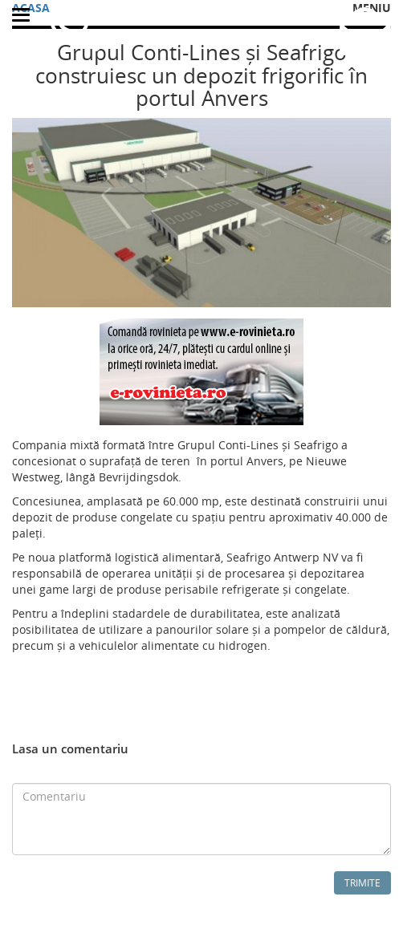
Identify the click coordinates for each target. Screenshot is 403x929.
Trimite (362, 883)
